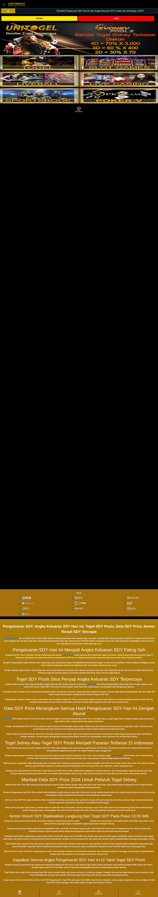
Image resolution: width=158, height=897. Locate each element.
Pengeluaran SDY (11, 638)
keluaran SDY (117, 755)
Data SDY (8, 719)
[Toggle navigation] (4, 4)
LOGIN (116, 18)
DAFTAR (39, 18)
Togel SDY (91, 684)
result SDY (84, 821)
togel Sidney (67, 655)
